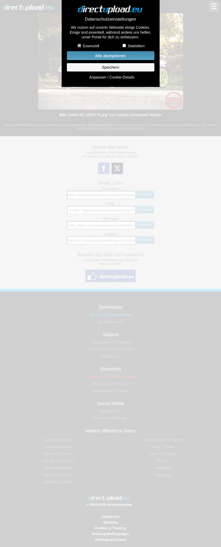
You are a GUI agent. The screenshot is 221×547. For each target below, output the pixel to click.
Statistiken (136, 46)
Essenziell (91, 46)
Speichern (110, 67)
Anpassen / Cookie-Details (111, 77)
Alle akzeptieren (110, 55)
